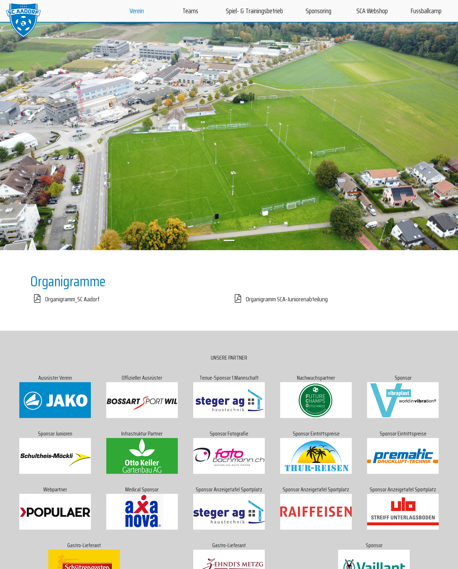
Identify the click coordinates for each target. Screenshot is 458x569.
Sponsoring (318, 10)
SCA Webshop (372, 10)
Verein (137, 10)
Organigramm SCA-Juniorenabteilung (279, 299)
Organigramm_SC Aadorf (64, 299)
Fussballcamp (426, 10)
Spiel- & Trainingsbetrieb (254, 10)
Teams (190, 10)
